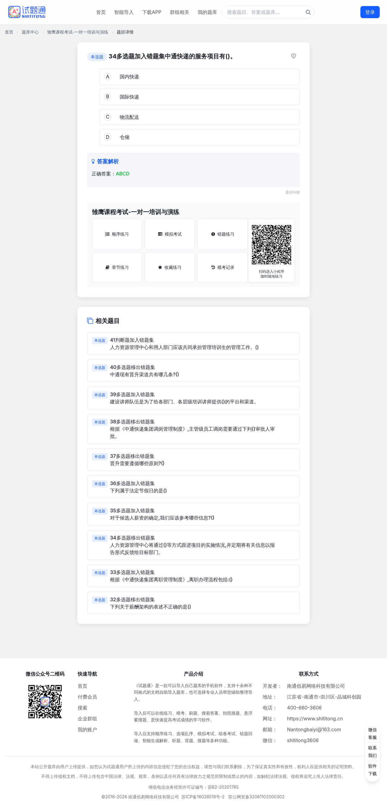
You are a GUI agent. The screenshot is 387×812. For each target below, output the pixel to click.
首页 (101, 12)
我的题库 (207, 12)
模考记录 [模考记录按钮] (222, 267)
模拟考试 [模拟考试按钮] (170, 233)
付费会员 (87, 697)
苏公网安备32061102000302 (256, 796)
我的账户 (87, 729)
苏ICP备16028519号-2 (203, 796)
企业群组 (87, 719)
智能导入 (124, 12)
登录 (370, 12)
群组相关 (179, 12)
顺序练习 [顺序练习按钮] (117, 233)
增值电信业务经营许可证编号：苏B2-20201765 (193, 787)
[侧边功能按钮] (372, 751)
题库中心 (30, 31)
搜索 (82, 708)
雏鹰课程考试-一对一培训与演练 (77, 31)
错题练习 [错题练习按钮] (222, 233)
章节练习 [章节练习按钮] (117, 267)
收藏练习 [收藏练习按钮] (169, 267)
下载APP (151, 12)
